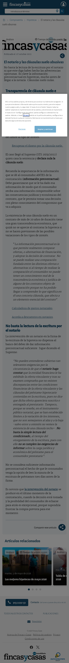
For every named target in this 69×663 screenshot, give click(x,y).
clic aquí (26, 115)
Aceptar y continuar (45, 129)
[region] (34, 115)
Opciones (22, 129)
